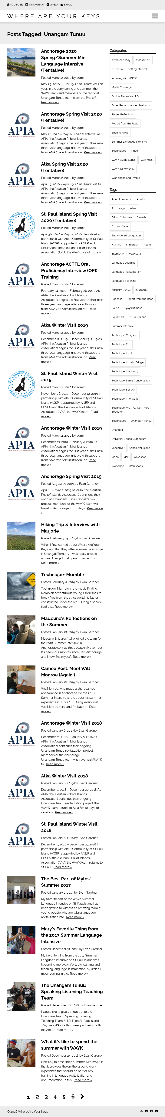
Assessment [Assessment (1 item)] (142, 60)
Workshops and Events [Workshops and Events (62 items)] (126, 177)
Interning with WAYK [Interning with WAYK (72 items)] (124, 78)
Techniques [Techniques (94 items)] (119, 420)
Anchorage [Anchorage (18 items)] (118, 208)
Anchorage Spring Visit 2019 (71, 476)
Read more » (50, 102)
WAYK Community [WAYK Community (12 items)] (123, 168)
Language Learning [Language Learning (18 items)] (124, 262)
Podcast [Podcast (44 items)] (117, 298)
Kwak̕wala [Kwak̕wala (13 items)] (135, 253)
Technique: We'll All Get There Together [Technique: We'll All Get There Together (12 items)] (130, 409)
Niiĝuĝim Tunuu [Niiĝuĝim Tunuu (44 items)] (121, 289)
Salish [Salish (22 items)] (115, 308)
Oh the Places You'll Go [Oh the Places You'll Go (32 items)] (126, 96)
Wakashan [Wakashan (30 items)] (140, 457)
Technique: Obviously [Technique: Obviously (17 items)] (125, 371)
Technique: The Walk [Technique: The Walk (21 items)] (125, 398)
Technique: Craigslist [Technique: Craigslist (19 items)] (124, 335)
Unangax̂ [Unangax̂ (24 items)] (117, 429)
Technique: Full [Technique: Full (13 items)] (121, 344)
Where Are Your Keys (54, 16)
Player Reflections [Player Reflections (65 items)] (123, 114)
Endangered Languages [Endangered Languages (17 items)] (126, 235)
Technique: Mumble (62, 574)
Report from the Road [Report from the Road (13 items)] (140, 298)
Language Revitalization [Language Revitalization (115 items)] (126, 271)
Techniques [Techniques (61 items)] (119, 150)
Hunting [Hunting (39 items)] (116, 244)
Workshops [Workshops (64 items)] (136, 466)
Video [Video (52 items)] (134, 150)
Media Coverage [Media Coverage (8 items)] (122, 87)
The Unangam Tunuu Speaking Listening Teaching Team (72, 992)
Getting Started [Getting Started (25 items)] (137, 69)
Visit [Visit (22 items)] (126, 457)
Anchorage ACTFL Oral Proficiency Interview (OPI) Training (69, 270)
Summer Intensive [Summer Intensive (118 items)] (123, 326)
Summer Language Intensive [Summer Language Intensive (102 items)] (129, 141)
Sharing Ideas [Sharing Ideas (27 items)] (120, 132)
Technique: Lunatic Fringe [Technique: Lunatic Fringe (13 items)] (128, 362)
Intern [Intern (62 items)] (147, 244)
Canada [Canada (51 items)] (141, 217)
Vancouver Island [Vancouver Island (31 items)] (139, 447)
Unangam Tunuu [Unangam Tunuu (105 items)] (141, 420)
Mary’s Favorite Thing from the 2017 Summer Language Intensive (71, 935)
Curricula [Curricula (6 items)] (117, 69)
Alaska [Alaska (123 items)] (141, 199)
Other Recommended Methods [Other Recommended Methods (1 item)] (131, 105)
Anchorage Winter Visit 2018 (71, 723)
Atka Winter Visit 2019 (64, 325)
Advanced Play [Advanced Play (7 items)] (121, 60)
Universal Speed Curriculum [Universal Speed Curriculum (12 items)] (129, 438)
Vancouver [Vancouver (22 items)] (118, 447)
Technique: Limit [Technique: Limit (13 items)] (122, 353)
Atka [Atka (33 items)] (133, 208)
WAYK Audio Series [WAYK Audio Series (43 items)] (124, 159)
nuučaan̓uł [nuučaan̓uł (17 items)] (141, 289)
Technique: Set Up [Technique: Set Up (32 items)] (123, 389)
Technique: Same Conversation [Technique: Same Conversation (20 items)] (131, 380)
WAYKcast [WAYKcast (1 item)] (146, 159)
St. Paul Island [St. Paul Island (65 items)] (137, 317)
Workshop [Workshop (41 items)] (118, 466)
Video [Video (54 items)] (115, 457)
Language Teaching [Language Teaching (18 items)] (124, 280)
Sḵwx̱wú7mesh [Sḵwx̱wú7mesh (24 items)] (133, 308)
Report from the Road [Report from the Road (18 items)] (125, 123)
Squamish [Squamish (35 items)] (118, 317)
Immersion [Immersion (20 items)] (132, 244)
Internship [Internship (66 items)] (118, 253)
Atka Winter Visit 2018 (64, 776)
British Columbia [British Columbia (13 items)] (122, 217)
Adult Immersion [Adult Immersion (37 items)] (122, 199)
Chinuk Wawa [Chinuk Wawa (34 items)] (120, 226)
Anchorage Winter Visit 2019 (71, 428)
